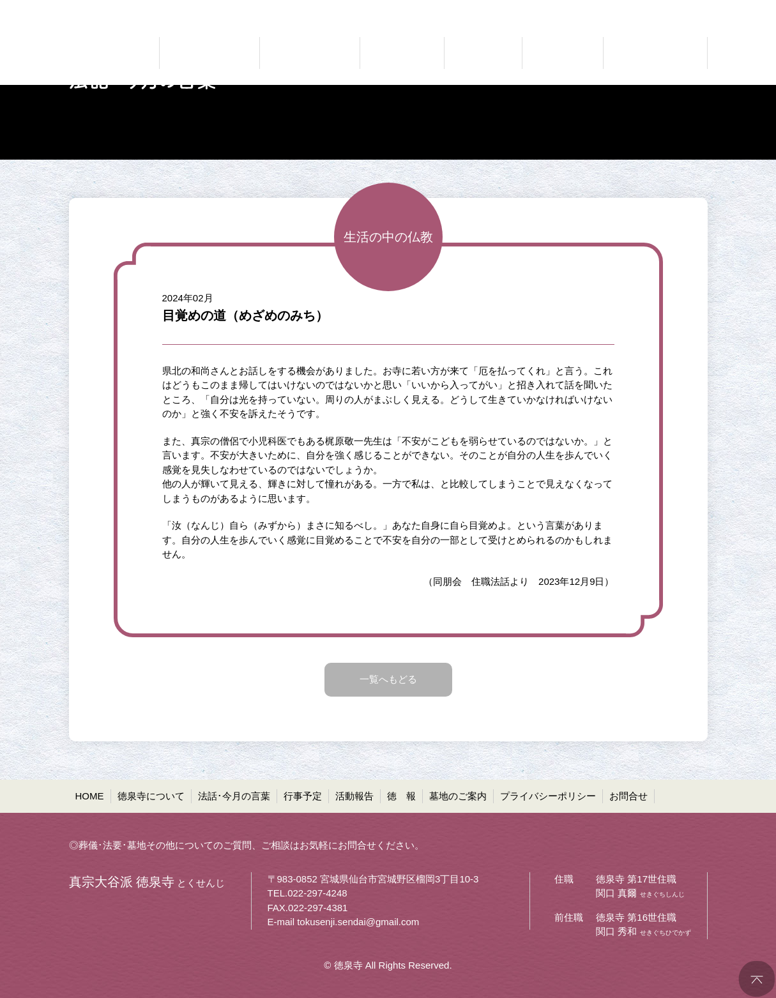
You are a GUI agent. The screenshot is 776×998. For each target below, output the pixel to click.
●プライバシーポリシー (599, 9)
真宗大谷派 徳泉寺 (107, 53)
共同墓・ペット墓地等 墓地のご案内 (653, 53)
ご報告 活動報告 (483, 53)
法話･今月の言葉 (234, 795)
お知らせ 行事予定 (402, 53)
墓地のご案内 (458, 795)
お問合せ (628, 795)
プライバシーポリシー (548, 795)
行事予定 (303, 795)
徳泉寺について (151, 795)
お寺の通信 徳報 (562, 53)
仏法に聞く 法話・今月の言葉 (310, 53)
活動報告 (354, 795)
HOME (89, 795)
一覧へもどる (388, 679)
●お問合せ (685, 9)
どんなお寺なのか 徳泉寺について (209, 53)
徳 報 (401, 795)
